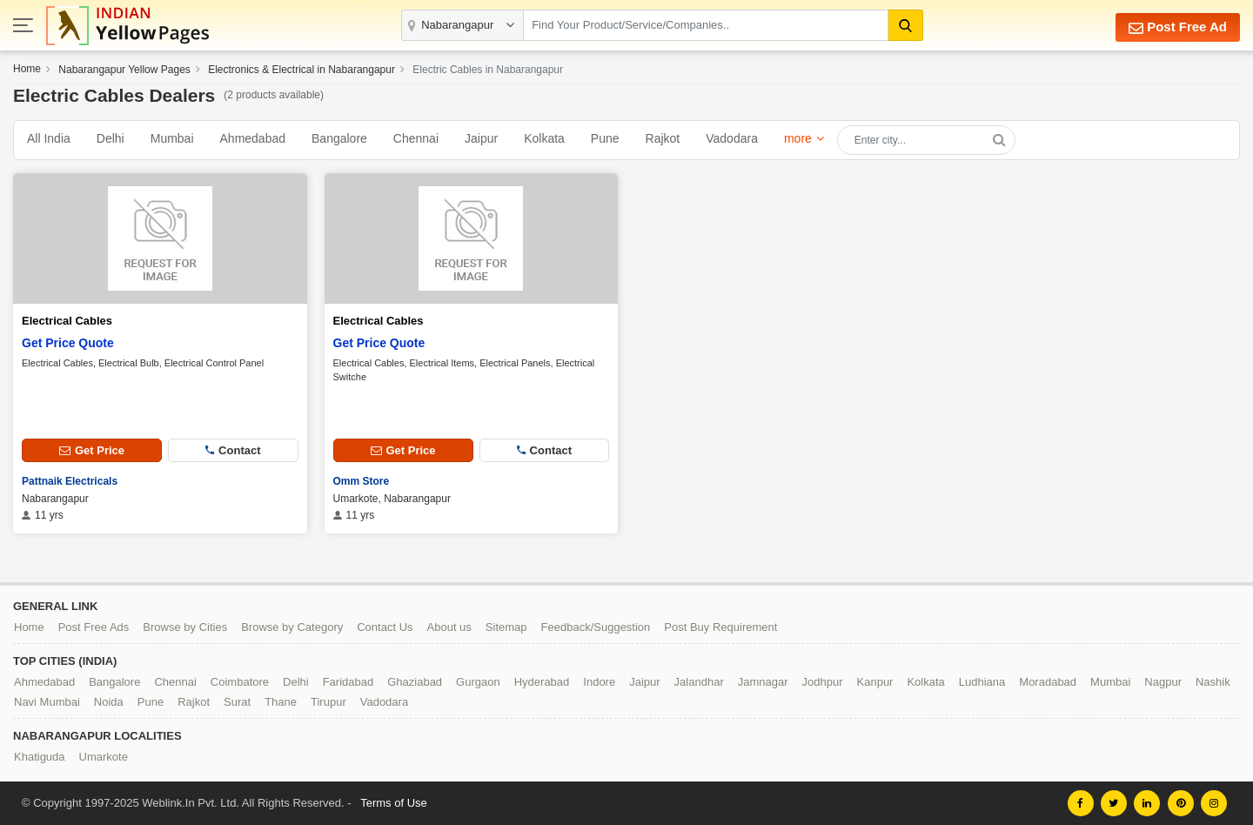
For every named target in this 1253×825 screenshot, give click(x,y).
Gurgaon (478, 681)
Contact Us (384, 627)
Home (27, 69)
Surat (237, 701)
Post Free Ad (1178, 27)
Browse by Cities (185, 627)
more (798, 138)
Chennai (416, 138)
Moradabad (1047, 681)
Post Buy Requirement (720, 627)
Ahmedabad (253, 138)
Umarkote (103, 756)
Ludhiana (982, 681)
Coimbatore (240, 681)
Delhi (110, 138)
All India (48, 138)
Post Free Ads (94, 627)
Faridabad (348, 681)
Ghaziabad (414, 681)
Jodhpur (822, 681)
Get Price (91, 450)
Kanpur (875, 681)
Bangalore (339, 138)
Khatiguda (39, 756)
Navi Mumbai (47, 701)
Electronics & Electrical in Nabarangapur (301, 70)
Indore (599, 681)
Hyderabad (542, 681)
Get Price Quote (68, 343)
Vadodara (732, 138)
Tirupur (328, 701)
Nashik (1213, 681)
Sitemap (506, 627)
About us (449, 627)
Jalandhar (699, 681)
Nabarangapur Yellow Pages (124, 70)
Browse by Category (292, 627)
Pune (605, 138)
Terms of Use (393, 802)
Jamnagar (763, 681)
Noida (109, 701)
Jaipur (481, 138)
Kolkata (544, 138)
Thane (281, 701)
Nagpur (1163, 681)
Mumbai (172, 138)
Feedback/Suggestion (596, 627)
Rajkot (663, 138)
